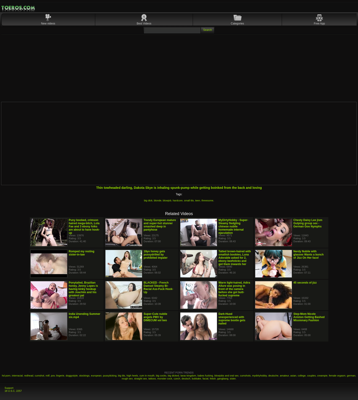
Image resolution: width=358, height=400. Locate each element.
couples (311, 375)
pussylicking (109, 375)
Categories (237, 23)
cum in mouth (147, 375)
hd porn (6, 375)
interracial (17, 375)
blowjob (167, 200)
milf (48, 375)
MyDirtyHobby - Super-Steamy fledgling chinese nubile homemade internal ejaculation (233, 226)
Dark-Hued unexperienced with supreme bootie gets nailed (231, 318)
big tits (121, 375)
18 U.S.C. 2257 (13, 390)
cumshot (39, 375)
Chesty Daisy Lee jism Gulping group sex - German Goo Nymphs (307, 223)
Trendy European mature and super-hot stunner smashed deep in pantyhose (160, 224)
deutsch (186, 378)
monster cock (164, 378)
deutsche (273, 375)
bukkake (196, 378)
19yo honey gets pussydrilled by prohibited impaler (156, 254)
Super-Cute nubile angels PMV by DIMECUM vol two (155, 317)
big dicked (173, 375)
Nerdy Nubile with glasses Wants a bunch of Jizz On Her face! (308, 254)
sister (233, 378)
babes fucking (205, 375)
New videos (48, 23)
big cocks (161, 375)
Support (9, 388)
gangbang (222, 378)
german (351, 375)
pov (53, 375)
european (96, 375)
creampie (322, 375)
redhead (28, 375)
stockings (84, 375)
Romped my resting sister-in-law (81, 253)
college (302, 375)
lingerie (60, 375)
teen (197, 200)
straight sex (140, 378)
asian (293, 375)
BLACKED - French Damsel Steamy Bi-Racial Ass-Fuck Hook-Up (158, 287)
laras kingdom (188, 375)
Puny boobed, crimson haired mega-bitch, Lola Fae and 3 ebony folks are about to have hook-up (84, 226)
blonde (157, 200)
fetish (213, 378)
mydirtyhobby (259, 375)
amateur (284, 375)
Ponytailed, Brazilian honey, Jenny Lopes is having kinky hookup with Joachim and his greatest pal (83, 289)
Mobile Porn (18, 8)
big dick (148, 200)
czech (177, 378)
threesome (207, 200)
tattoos (152, 378)
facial (205, 378)
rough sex (127, 378)
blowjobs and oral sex (226, 375)
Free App (319, 23)
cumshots (245, 375)
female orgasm (337, 375)
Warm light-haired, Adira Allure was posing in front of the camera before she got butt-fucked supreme (234, 289)
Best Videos (144, 23)
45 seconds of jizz (305, 282)
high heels (132, 375)
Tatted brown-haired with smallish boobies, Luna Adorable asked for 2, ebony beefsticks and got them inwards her (234, 258)
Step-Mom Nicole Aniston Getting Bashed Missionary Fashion (309, 317)
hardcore (177, 200)
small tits (189, 200)
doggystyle (72, 375)
